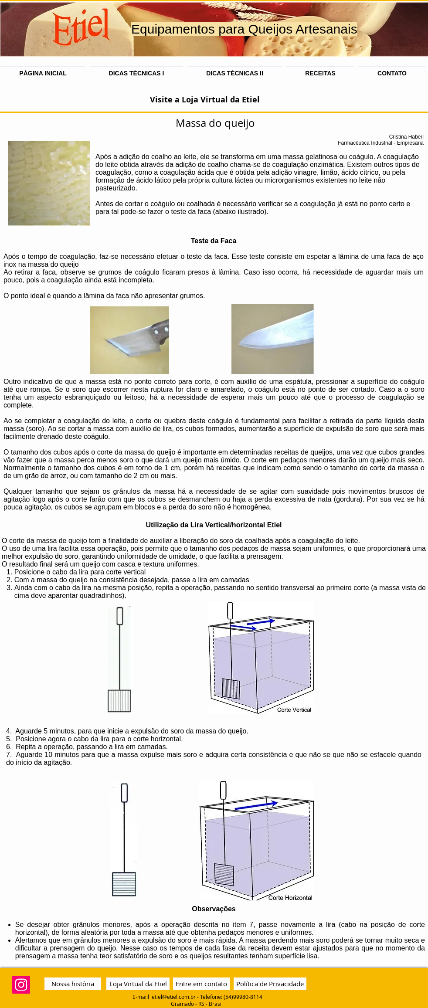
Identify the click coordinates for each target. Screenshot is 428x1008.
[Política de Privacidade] (270, 983)
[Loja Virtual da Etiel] (138, 983)
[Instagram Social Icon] (21, 985)
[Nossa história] (72, 983)
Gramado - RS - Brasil (197, 1003)
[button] (136, 73)
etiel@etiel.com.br (174, 996)
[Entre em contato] (201, 983)
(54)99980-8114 (243, 996)
